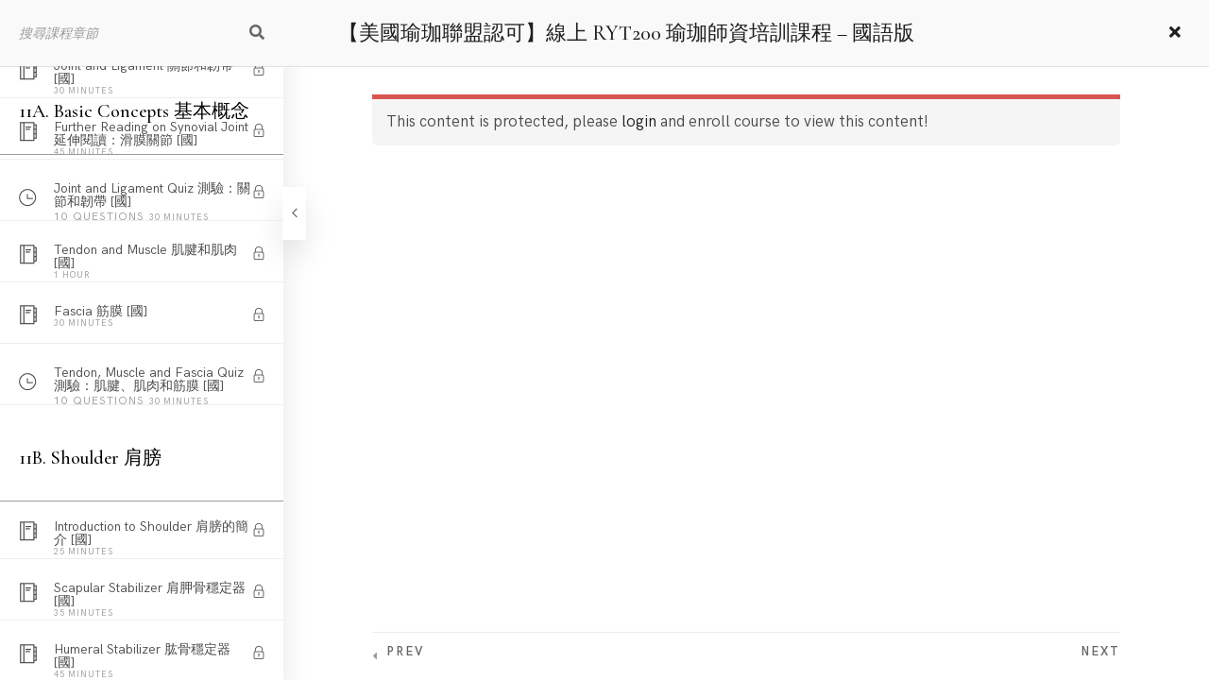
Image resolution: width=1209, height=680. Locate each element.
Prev (405, 651)
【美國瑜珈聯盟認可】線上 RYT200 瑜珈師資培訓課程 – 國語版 (626, 33)
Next (1100, 651)
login (639, 121)
